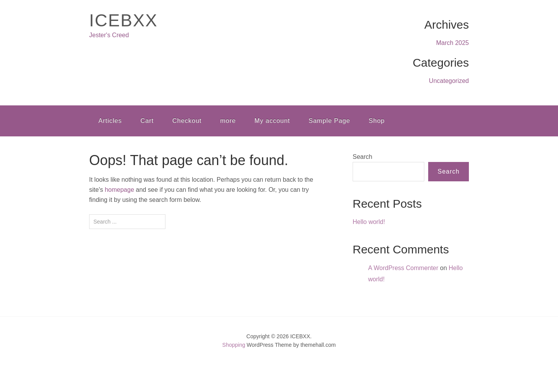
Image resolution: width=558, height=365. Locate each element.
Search (362, 156)
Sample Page (329, 120)
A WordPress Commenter (403, 268)
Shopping (233, 345)
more (228, 120)
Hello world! (369, 222)
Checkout (187, 120)
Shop (377, 120)
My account (272, 120)
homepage (119, 189)
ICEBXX (123, 20)
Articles (110, 120)
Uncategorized (449, 80)
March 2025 (452, 43)
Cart (146, 120)
